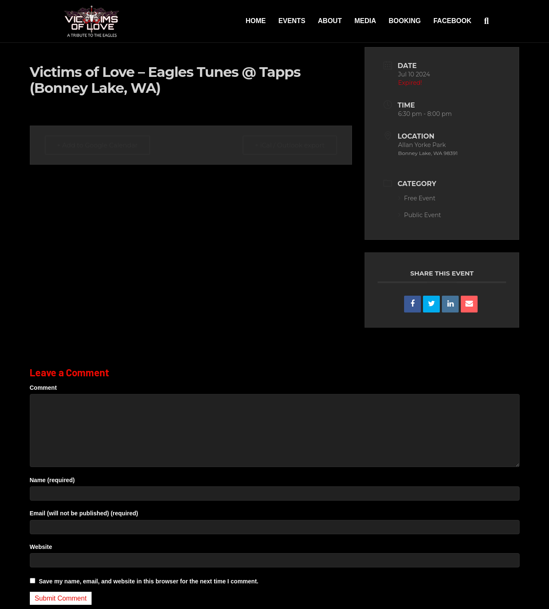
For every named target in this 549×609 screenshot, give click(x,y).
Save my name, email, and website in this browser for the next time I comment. (148, 581)
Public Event (419, 215)
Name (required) (52, 480)
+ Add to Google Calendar (97, 145)
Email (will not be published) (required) (84, 513)
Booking (404, 20)
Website (41, 546)
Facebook (452, 20)
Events (291, 20)
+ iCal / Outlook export (290, 145)
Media (365, 20)
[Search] (483, 21)
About (330, 20)
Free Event (417, 198)
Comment (43, 387)
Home (256, 20)
